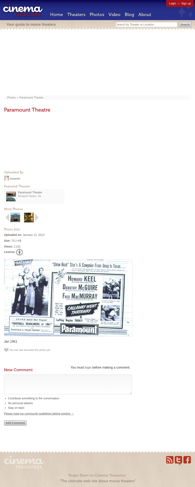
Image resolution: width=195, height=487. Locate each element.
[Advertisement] (97, 63)
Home (56, 14)
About (144, 14)
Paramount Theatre (31, 97)
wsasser (15, 178)
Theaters (76, 14)
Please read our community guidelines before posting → (39, 417)
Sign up (186, 3)
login (88, 367)
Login (172, 3)
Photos (97, 14)
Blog (129, 14)
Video (115, 14)
